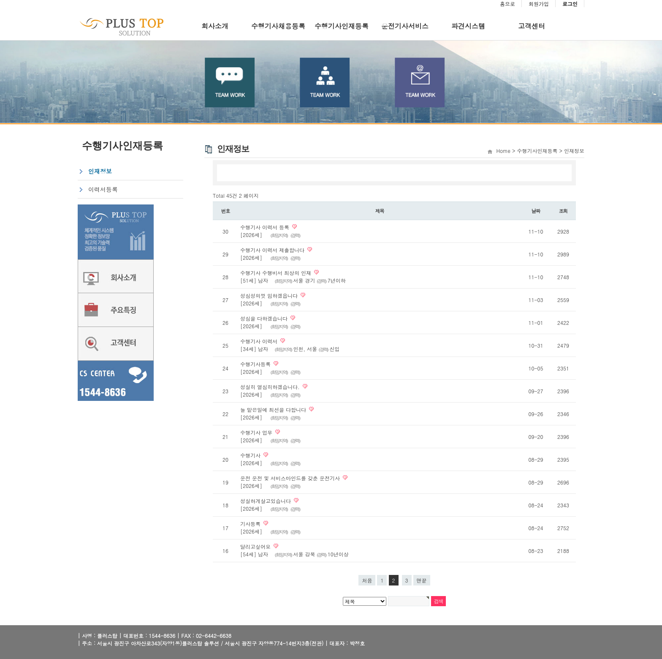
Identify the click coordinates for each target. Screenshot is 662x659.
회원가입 (539, 3)
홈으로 (507, 3)
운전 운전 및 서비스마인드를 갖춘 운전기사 (290, 478)
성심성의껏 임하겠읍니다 (269, 295)
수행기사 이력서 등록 (264, 227)
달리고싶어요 (255, 546)
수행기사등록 (255, 364)
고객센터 (531, 26)
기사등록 (250, 523)
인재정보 (100, 171)
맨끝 (422, 580)
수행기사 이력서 (258, 341)
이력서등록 (103, 189)
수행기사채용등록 (278, 26)
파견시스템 (468, 26)
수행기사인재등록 (342, 26)
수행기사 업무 (256, 432)
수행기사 (250, 455)
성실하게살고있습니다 (265, 500)
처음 (367, 580)
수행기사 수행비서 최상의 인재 (275, 272)
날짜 (536, 210)
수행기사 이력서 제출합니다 (272, 249)
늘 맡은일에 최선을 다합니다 (273, 409)
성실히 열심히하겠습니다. (270, 386)
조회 (563, 210)
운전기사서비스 (405, 26)
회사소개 (214, 26)
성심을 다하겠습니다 (264, 318)
